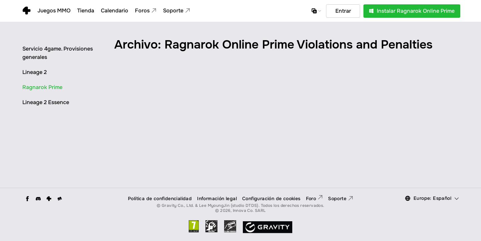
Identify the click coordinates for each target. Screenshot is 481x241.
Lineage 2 (34, 72)
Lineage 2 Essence (45, 102)
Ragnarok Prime (42, 87)
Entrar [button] (343, 10)
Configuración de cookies (271, 198)
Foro (314, 198)
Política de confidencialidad (160, 198)
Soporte (340, 198)
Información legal (217, 198)
